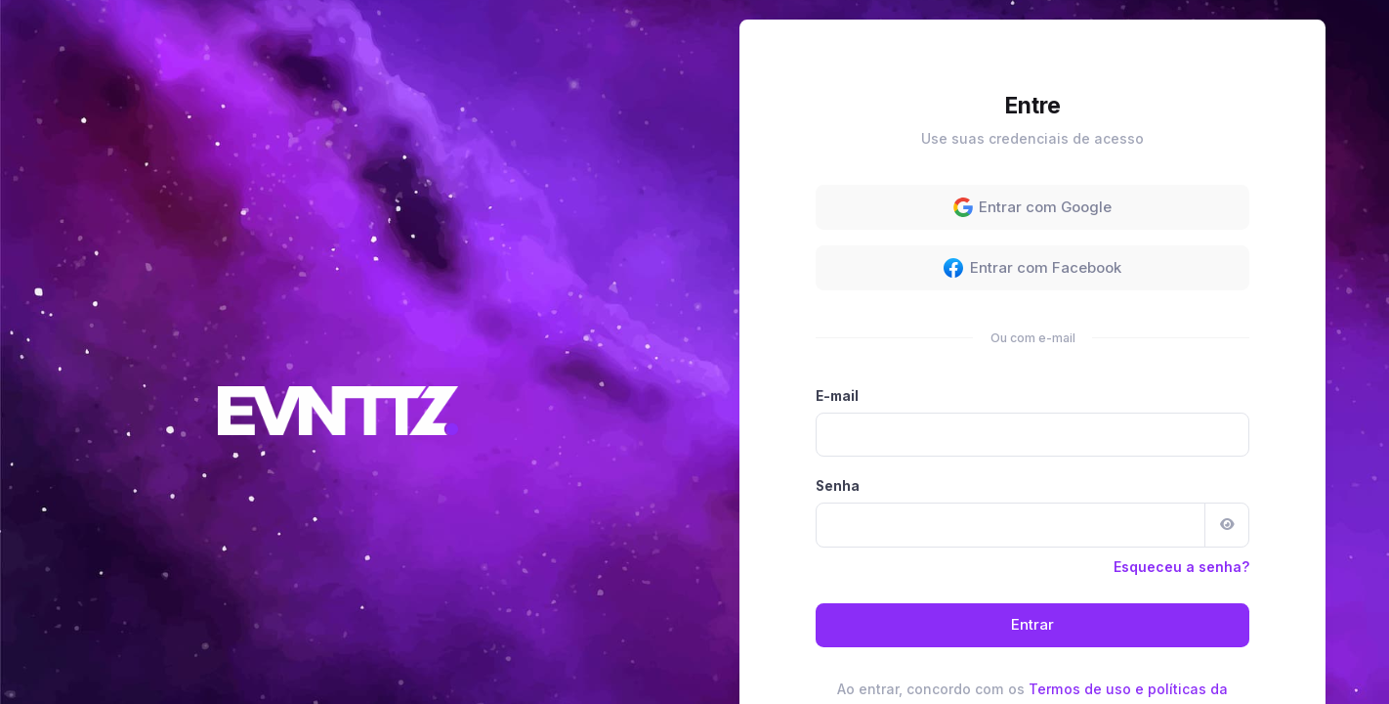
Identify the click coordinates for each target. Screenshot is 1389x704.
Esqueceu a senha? (1181, 396)
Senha (838, 316)
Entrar (1032, 455)
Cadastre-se (1107, 569)
